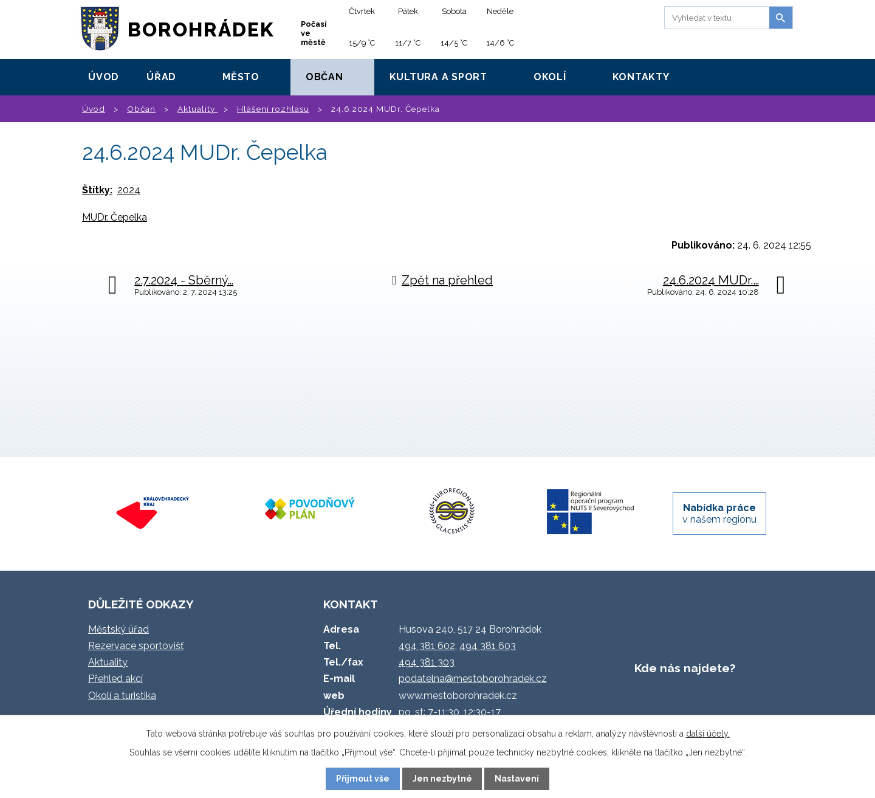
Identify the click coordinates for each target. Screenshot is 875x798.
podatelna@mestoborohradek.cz (473, 678)
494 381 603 (487, 646)
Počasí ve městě (314, 33)
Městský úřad (118, 629)
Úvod (103, 77)
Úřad (161, 77)
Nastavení (517, 778)
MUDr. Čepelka (114, 217)
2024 (128, 190)
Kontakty (641, 77)
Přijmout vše (362, 778)
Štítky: (97, 190)
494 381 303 (427, 662)
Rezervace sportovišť (136, 646)
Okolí (550, 77)
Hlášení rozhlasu (273, 109)
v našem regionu (719, 513)
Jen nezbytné (442, 778)
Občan (324, 77)
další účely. (708, 733)
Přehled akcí (115, 678)
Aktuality (197, 109)
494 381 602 (427, 646)
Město (240, 77)
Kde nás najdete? (684, 668)
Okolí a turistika (122, 695)
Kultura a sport (438, 77)
